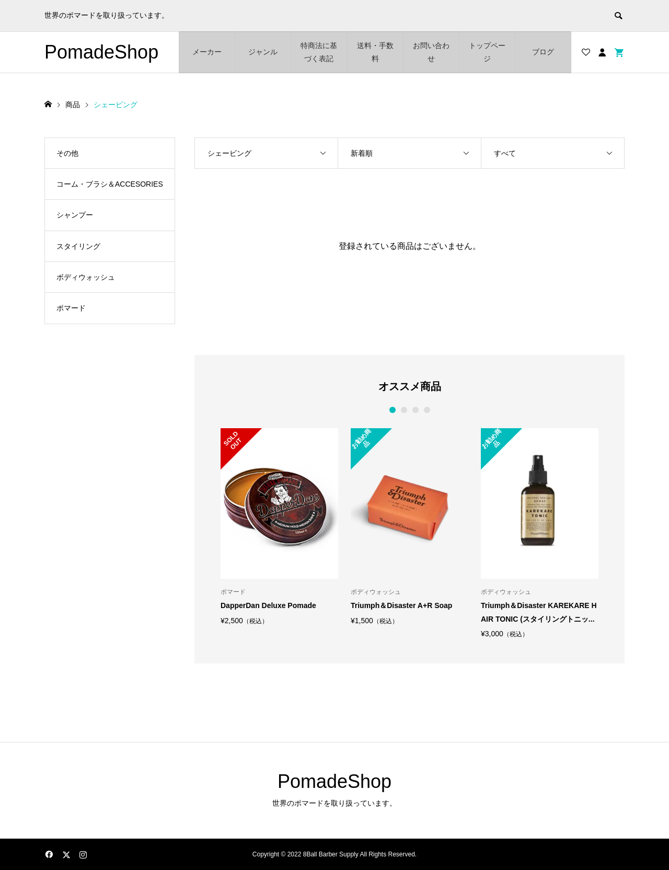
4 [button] (426, 410)
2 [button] (403, 410)
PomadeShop (101, 52)
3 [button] (415, 410)
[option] (279, 526)
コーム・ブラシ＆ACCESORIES (109, 184)
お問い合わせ (431, 52)
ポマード (71, 308)
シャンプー (74, 215)
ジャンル (263, 52)
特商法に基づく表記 (319, 52)
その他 (67, 153)
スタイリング (78, 246)
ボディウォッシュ (85, 277)
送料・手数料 (375, 52)
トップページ (487, 52)
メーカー (207, 52)
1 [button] (392, 410)
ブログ (543, 52)
